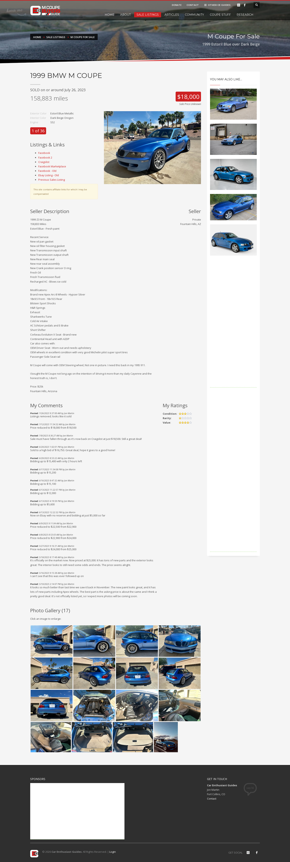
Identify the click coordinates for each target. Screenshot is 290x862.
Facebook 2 (45, 157)
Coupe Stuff (220, 15)
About (125, 15)
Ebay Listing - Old (48, 175)
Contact (211, 798)
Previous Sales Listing (51, 179)
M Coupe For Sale (82, 37)
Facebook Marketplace (52, 166)
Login (112, 852)
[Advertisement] (233, 327)
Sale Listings (148, 15)
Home (109, 15)
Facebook (44, 153)
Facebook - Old (47, 171)
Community (194, 15)
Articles (172, 15)
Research (245, 15)
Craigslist (43, 162)
